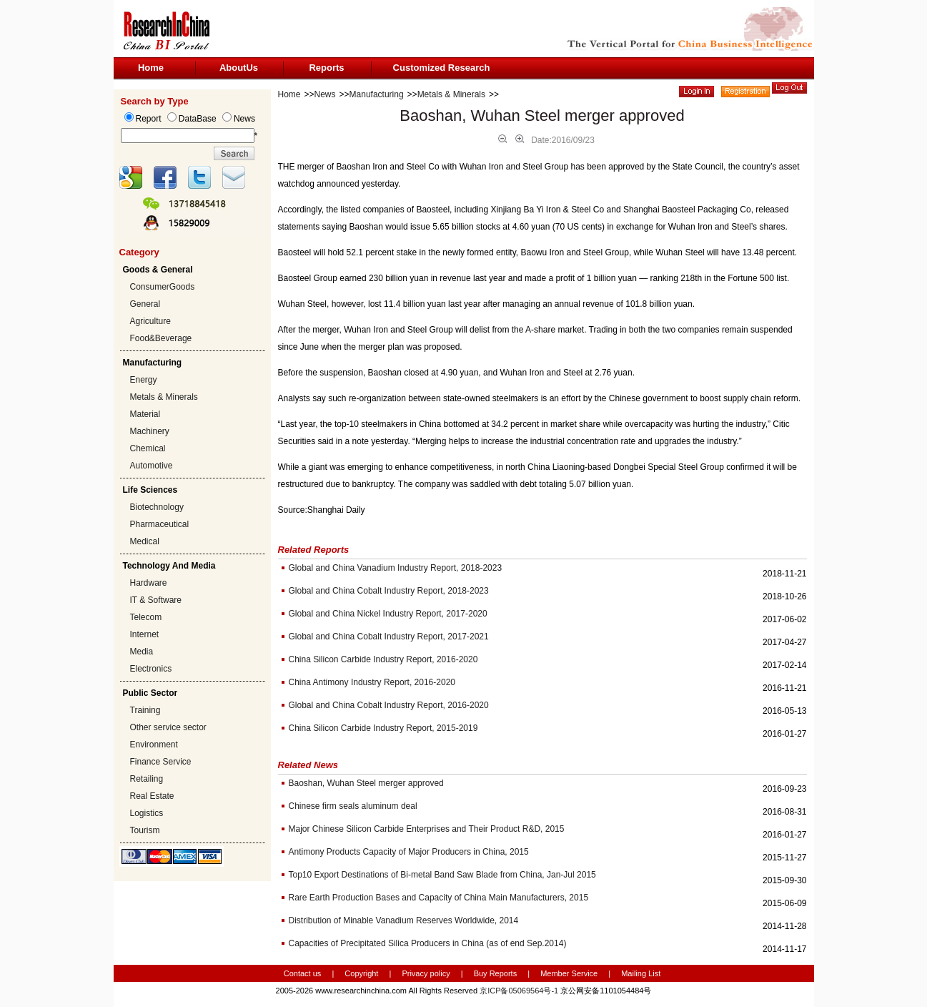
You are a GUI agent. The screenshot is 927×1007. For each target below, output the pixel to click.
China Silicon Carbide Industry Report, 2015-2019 (383, 728)
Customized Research (441, 67)
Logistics (147, 813)
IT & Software (156, 600)
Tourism (145, 830)
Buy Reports (495, 973)
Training (145, 710)
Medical (144, 541)
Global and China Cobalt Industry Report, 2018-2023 (389, 591)
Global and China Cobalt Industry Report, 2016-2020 (389, 705)
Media (142, 652)
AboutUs (238, 67)
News (325, 94)
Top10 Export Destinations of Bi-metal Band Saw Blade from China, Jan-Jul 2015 (442, 875)
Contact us (303, 973)
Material (145, 414)
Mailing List (640, 973)
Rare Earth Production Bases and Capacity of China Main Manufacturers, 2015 (439, 898)
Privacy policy (427, 973)
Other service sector (168, 727)
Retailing (147, 779)
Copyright (361, 973)
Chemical (148, 448)
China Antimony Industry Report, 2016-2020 (372, 682)
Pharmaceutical (159, 524)
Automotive (151, 466)
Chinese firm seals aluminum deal (353, 806)
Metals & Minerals (164, 397)
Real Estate (152, 796)
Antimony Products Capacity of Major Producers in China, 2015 (409, 852)
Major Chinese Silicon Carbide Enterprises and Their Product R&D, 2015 (427, 829)
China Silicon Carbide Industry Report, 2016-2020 (383, 659)
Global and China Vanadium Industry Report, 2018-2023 (395, 568)
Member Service (569, 973)
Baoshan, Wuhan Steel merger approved (366, 783)
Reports (326, 67)
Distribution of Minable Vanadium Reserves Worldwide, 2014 (404, 920)
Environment (154, 745)
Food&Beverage (161, 338)
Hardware (148, 583)
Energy (143, 380)
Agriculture (150, 321)
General (145, 304)
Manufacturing (377, 94)
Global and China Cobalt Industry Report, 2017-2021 (389, 637)
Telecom (146, 617)
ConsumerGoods (162, 287)
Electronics (151, 669)
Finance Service (161, 762)
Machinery (149, 431)
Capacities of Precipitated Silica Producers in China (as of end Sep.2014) (428, 943)
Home (151, 67)
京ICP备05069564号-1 (519, 990)
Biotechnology (157, 507)
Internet (144, 634)
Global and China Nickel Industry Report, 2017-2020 (388, 614)
